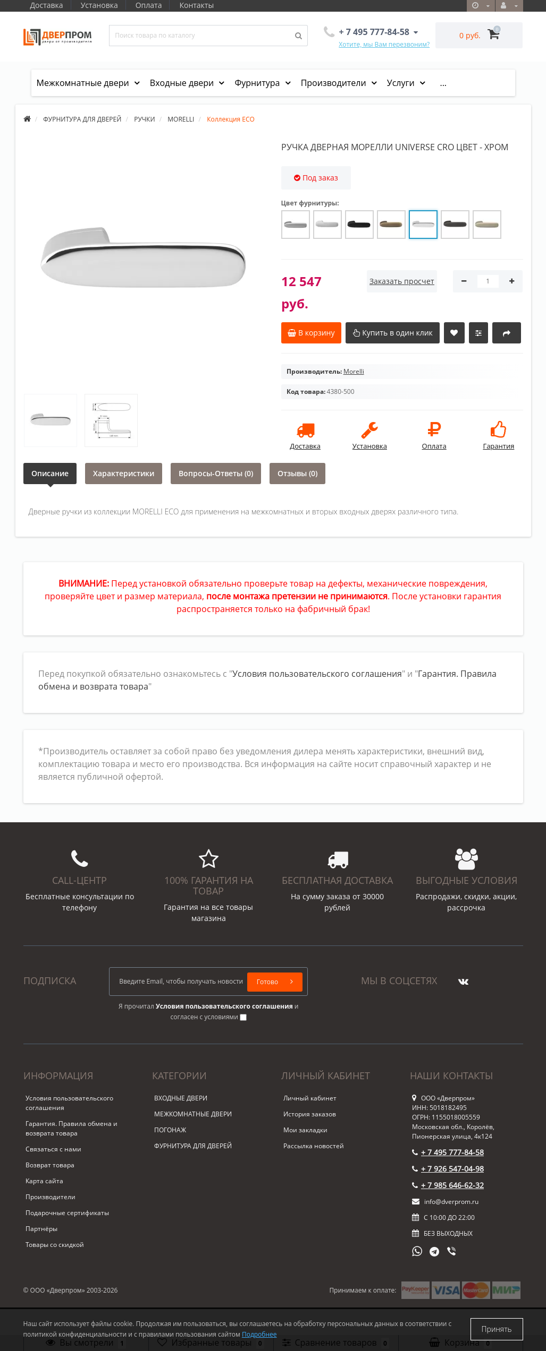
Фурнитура (258, 83)
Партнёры (41, 1228)
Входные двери (183, 83)
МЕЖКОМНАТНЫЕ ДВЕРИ (193, 1113)
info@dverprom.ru (445, 1201)
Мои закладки (305, 1129)
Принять (497, 1329)
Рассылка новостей (313, 1145)
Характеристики (123, 473)
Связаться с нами (53, 1149)
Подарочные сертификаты (67, 1212)
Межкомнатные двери (84, 83)
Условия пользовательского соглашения (317, 673)
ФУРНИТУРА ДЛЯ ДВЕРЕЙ (193, 1145)
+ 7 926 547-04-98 (448, 1169)
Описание (50, 473)
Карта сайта (44, 1180)
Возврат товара (50, 1164)
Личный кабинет (310, 1098)
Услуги (402, 83)
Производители (334, 83)
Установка (101, 5)
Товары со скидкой (55, 1244)
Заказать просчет (401, 281)
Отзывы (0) (297, 473)
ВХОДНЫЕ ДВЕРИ (180, 1098)
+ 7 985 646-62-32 (448, 1185)
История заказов (309, 1113)
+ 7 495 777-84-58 (448, 1152)
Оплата (152, 5)
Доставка (46, 5)
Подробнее (259, 1334)
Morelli (353, 371)
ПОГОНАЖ (170, 1129)
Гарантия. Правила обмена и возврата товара (71, 1128)
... (443, 83)
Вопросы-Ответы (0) (216, 473)
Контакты (201, 5)
